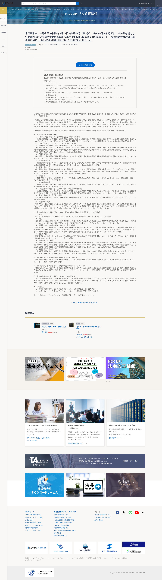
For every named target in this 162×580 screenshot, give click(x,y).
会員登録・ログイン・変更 (34, 517)
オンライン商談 (32, 440)
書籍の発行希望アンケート (103, 515)
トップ (12, 9)
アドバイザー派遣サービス (103, 517)
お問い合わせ (98, 520)
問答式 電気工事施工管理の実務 (54, 327)
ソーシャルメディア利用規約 (75, 558)
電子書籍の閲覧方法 (31, 528)
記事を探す (20, 9)
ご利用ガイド (29, 512)
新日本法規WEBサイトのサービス (65, 512)
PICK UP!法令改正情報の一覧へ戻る (85, 302)
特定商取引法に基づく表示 (93, 558)
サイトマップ (36, 560)
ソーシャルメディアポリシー (56, 558)
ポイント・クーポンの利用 (34, 525)
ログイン (150, 3)
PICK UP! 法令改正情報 (61, 525)
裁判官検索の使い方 (60, 535)
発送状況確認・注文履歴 (33, 522)
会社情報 (27, 560)
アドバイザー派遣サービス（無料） (38, 438)
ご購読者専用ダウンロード (62, 517)
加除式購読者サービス (61, 515)
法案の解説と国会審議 (61, 528)
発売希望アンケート (115, 438)
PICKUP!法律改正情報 (31, 9)
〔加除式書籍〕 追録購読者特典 (64, 520)
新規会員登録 (143, 3)
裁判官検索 (57, 533)
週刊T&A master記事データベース (65, 530)
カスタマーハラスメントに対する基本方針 (116, 558)
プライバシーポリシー (39, 558)
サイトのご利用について (33, 530)
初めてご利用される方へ (33, 515)
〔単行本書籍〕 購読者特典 (63, 522)
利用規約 (27, 558)
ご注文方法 (28, 520)
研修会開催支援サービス (76, 443)
